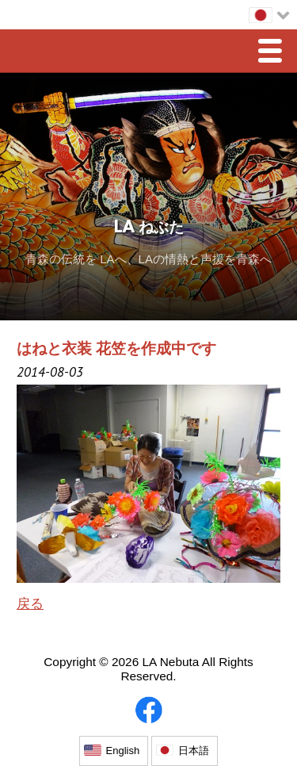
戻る (30, 603)
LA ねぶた (149, 228)
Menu (274, 52)
